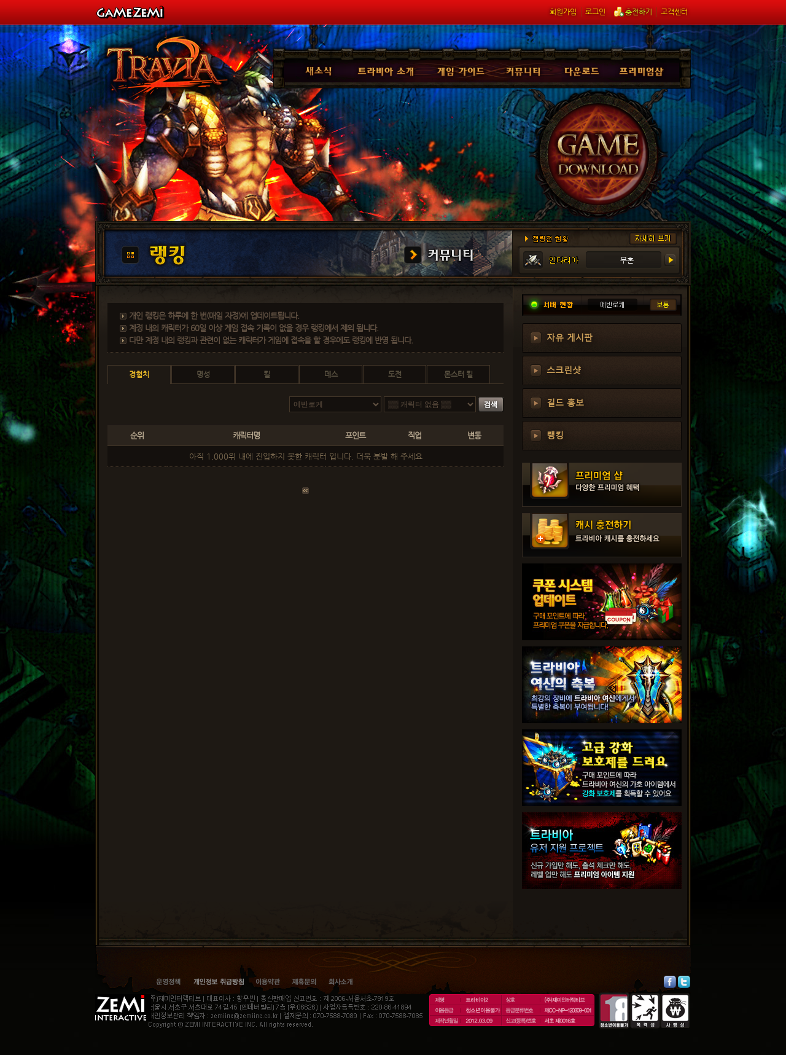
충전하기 (633, 11)
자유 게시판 (570, 336)
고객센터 (674, 11)
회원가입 (563, 11)
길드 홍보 (565, 401)
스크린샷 (564, 369)
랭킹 (555, 434)
